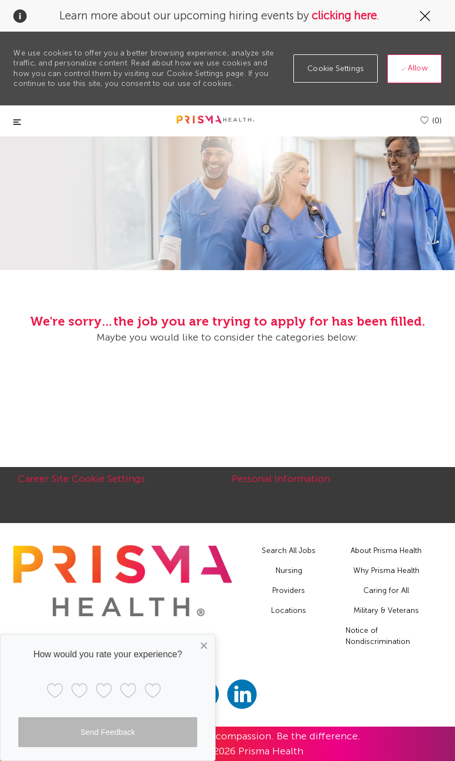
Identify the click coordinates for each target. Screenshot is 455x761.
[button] (335, 68)
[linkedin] (242, 694)
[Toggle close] (17, 122)
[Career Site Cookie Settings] (81, 484)
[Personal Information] (281, 484)
